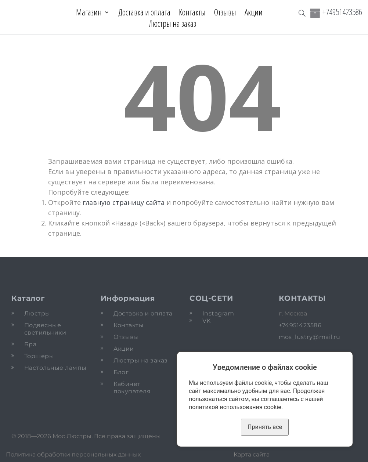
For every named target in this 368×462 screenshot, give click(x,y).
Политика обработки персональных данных (73, 454)
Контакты (192, 12)
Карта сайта (252, 454)
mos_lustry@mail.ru (309, 336)
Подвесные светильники (45, 329)
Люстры (37, 313)
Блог (121, 372)
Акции (254, 12)
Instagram (218, 313)
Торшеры (39, 356)
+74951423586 (342, 12)
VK (206, 320)
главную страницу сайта (124, 202)
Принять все (265, 426)
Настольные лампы (55, 367)
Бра (30, 344)
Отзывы (225, 12)
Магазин (89, 12)
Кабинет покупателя (132, 387)
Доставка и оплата (144, 12)
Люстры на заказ (172, 23)
